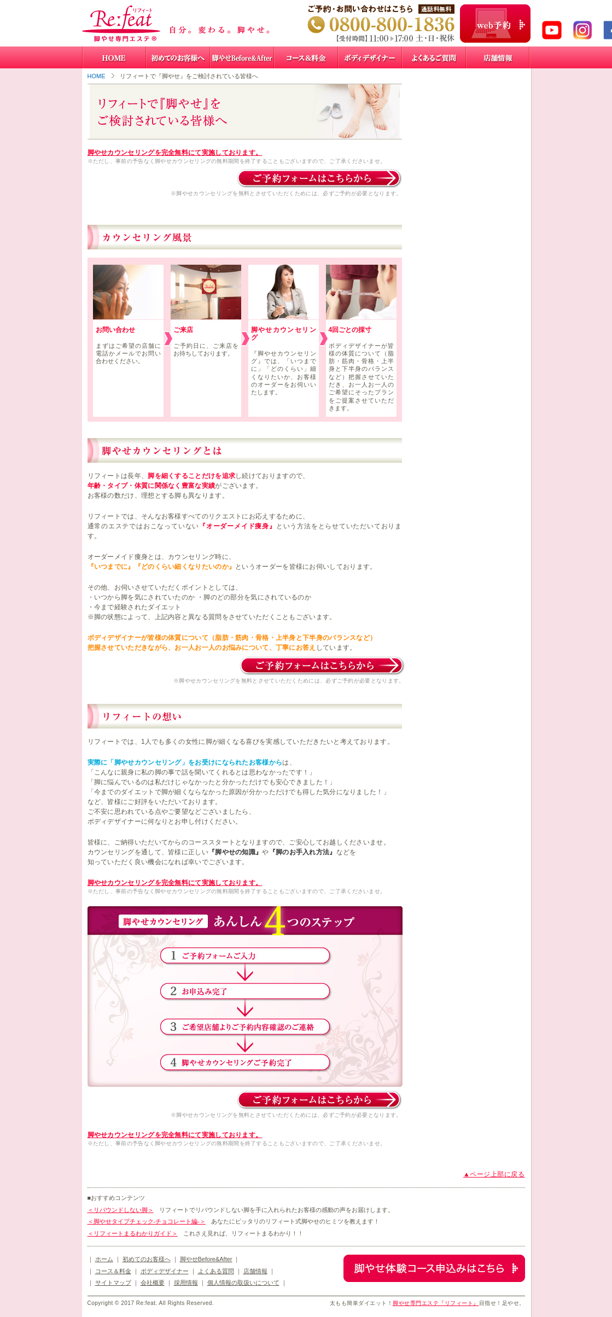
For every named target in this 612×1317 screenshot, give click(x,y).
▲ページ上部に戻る (493, 1174)
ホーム (104, 1259)
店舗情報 (255, 1271)
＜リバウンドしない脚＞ (121, 1210)
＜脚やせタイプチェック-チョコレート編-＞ (147, 1221)
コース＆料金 (113, 1271)
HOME (97, 76)
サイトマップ (113, 1282)
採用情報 (186, 1282)
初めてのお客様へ (147, 1259)
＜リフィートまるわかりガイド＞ (133, 1233)
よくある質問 (216, 1271)
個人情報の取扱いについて (243, 1282)
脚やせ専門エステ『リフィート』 (436, 1303)
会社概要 (153, 1282)
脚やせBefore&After (206, 1259)
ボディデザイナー (165, 1271)
